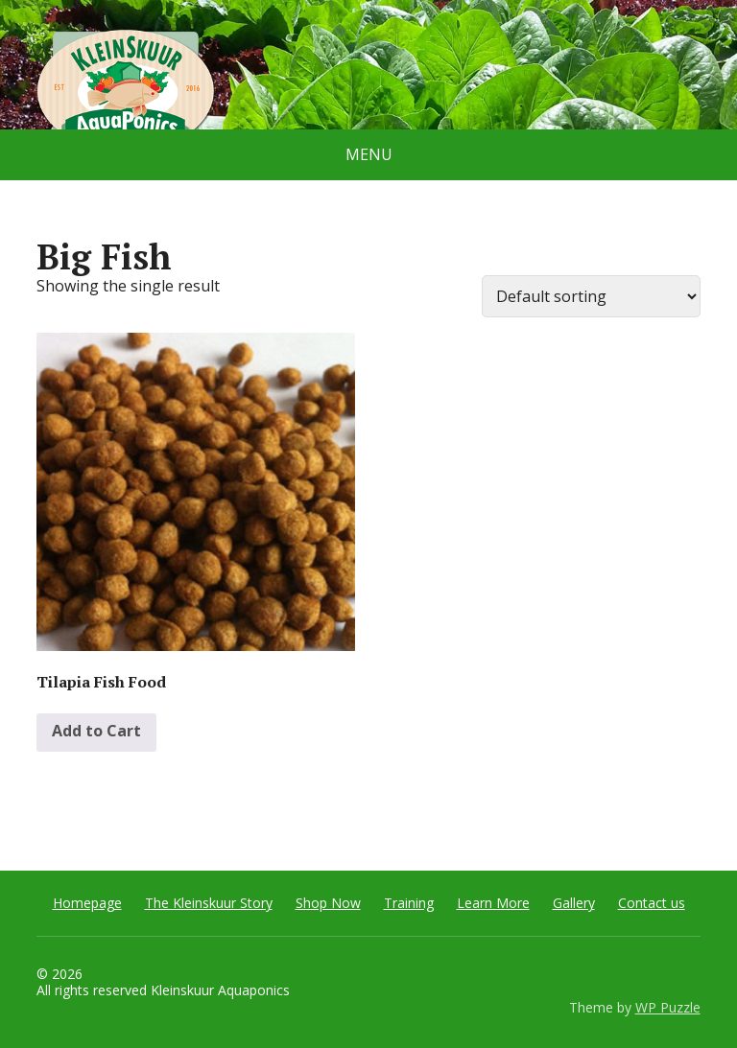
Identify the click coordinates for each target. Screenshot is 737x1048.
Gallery (574, 903)
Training (409, 903)
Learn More (493, 903)
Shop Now (328, 903)
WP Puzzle (668, 1007)
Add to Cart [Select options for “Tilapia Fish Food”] (96, 730)
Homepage (87, 903)
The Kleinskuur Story (209, 903)
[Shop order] (591, 296)
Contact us (651, 903)
